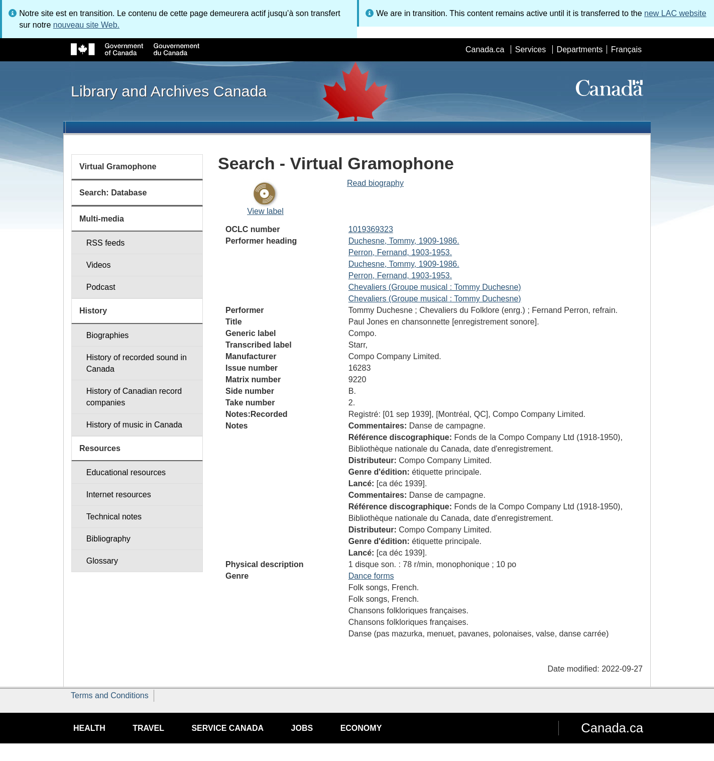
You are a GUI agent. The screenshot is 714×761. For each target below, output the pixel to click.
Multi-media (101, 218)
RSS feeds (105, 243)
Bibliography (108, 538)
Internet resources (118, 494)
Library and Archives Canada (169, 90)
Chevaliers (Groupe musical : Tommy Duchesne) (434, 287)
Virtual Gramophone (118, 166)
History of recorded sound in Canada (136, 363)
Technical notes (114, 516)
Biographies (107, 335)
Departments (580, 49)
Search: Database (113, 192)
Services (530, 49)
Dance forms (371, 576)
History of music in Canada (134, 424)
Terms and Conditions (110, 695)
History (93, 310)
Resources (100, 448)
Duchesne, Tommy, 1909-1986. (403, 241)
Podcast (100, 287)
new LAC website (675, 13)
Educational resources (126, 472)
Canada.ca (484, 49)
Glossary (102, 561)
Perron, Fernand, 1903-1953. (400, 252)
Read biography (375, 183)
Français (626, 49)
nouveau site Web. (86, 25)
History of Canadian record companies (134, 397)
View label (265, 211)
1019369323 (370, 229)
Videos (98, 265)
